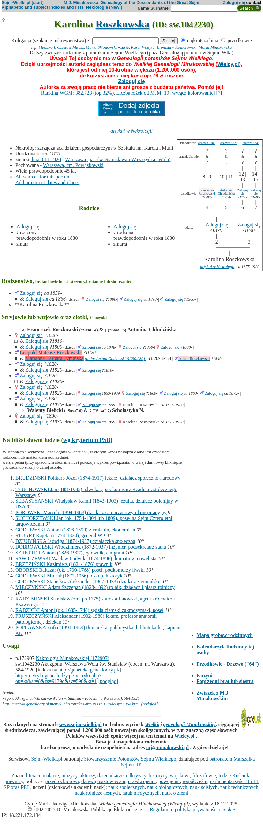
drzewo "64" (250, 143)
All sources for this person (42, 176)
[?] (219, 93)
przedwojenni (142, 781)
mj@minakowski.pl (167, 747)
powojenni (169, 781)
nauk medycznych (141, 793)
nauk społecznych (126, 787)
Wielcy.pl (228, 64)
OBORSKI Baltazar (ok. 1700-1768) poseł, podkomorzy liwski (80, 570)
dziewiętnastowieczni (103, 781)
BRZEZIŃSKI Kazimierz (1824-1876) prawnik (63, 564)
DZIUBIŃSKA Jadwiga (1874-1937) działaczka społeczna (75, 541)
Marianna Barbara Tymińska (54, 358)
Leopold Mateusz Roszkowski (51, 352)
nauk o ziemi (175, 793)
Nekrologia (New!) (104, 7)
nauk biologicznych (167, 787)
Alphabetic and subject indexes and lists (43, 7)
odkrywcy (136, 775)
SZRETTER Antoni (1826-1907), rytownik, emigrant (69, 552)
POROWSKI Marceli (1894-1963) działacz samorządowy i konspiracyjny (91, 512)
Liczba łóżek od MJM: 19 (142, 93)
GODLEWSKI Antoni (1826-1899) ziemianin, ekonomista (75, 529)
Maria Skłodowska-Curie (107, 47)
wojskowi (180, 775)
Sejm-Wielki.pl (46, 759)
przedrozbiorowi (62, 781)
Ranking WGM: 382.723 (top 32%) (77, 93)
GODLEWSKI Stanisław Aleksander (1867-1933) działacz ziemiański (87, 581)
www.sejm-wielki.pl (80, 724)
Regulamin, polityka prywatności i (192, 809)
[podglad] (149, 704)
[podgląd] (108, 681)
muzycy (70, 775)
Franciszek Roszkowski (207, 191)
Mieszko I (47, 47)
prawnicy (13, 781)
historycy (158, 775)
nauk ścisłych (204, 787)
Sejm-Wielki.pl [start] (23, 2)
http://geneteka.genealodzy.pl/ (89, 669)
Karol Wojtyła (142, 47)
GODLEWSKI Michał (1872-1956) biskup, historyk (69, 575)
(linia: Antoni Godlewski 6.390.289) (115, 358)
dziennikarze (110, 775)
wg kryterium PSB (87, 439)
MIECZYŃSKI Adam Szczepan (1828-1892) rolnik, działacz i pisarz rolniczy (95, 587)
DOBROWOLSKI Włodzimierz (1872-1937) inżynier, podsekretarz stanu (90, 547)
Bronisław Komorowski (177, 47)
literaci (33, 775)
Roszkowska (123, 24)
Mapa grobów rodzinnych (225, 635)
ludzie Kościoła (234, 775)
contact (253, 2)
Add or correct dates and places (47, 182)
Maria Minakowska (215, 47)
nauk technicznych (239, 787)
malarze (51, 775)
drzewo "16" (206, 143)
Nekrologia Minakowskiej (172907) (72, 658)
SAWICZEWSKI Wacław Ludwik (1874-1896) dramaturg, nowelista (85, 558)
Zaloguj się (234, 2)
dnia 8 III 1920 (46, 159)
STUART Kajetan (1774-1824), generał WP (60, 535)
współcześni (194, 781)
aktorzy (87, 775)
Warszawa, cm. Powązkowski (73, 165)
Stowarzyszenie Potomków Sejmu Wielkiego (130, 759)
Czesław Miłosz (70, 47)
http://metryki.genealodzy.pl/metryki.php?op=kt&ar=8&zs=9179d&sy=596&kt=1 (58, 678)
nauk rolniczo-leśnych (97, 793)
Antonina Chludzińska (226, 191)
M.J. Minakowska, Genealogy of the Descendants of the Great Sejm (131, 2)
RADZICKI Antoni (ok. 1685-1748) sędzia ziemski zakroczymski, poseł (89, 610)
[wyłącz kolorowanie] (192, 93)
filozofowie (204, 775)
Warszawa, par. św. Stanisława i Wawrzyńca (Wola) (117, 159)
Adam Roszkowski (194, 358)
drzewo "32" (228, 143)
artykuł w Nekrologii (131, 131)
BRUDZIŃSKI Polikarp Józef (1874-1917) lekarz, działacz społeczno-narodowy (98, 478)
